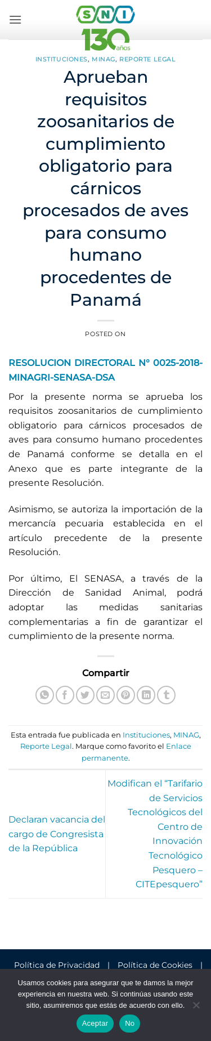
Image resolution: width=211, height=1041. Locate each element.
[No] (196, 1008)
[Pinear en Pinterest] (125, 695)
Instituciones (61, 59)
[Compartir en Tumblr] (166, 695)
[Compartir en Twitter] (85, 695)
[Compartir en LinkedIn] (146, 695)
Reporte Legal (147, 59)
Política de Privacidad (57, 965)
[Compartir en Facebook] (65, 695)
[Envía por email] (105, 695)
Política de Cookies (155, 965)
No (129, 1023)
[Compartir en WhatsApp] (44, 695)
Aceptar (95, 1023)
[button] (15, 19)
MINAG (103, 59)
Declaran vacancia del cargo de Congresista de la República (56, 834)
